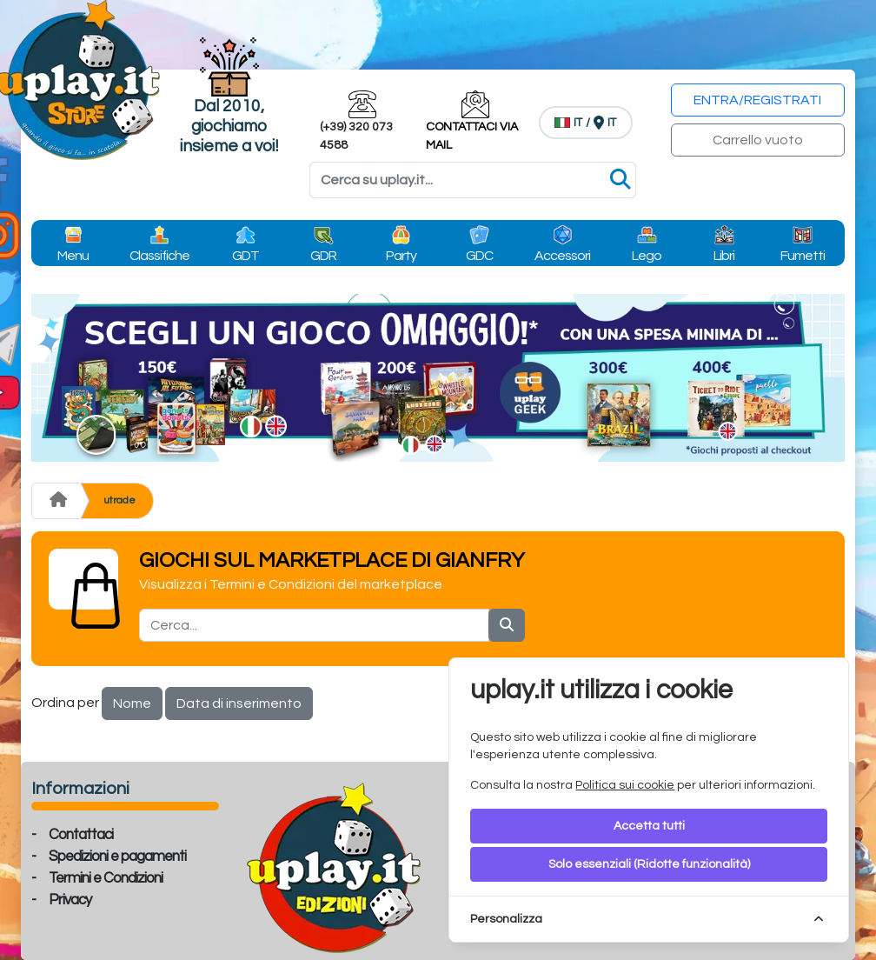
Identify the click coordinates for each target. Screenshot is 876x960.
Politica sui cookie (624, 785)
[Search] (472, 180)
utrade (119, 500)
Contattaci (81, 835)
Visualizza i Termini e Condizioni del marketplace (290, 584)
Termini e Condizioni (106, 878)
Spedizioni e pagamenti (117, 856)
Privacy (70, 900)
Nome (132, 703)
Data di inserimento (239, 703)
